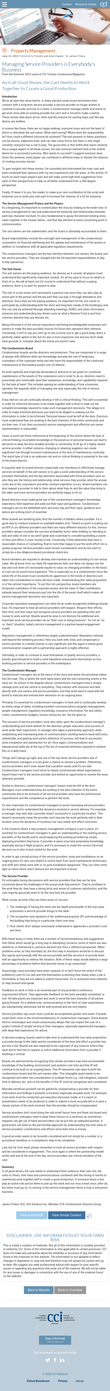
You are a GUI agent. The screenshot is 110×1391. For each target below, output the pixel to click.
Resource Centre (85, 4)
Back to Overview (70, 1290)
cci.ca (79, 1381)
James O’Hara (77, 56)
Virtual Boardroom (38, 1381)
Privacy (62, 1381)
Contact (66, 4)
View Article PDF (31, 1215)
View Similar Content (66, 1215)
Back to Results (39, 1290)
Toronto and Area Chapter (48, 56)
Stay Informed (55, 1340)
